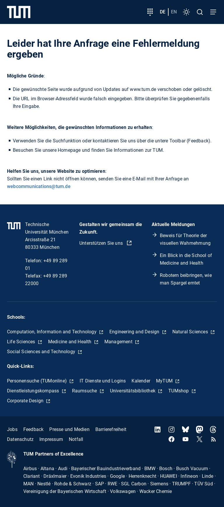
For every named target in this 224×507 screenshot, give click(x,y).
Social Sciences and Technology (41, 351)
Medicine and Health (70, 341)
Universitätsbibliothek (133, 391)
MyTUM (165, 381)
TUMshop (179, 391)
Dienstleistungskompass (33, 391)
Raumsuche (85, 391)
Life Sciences (21, 341)
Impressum (51, 439)
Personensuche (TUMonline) (37, 381)
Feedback (33, 429)
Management (119, 341)
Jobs (12, 429)
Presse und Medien (69, 429)
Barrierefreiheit (110, 429)
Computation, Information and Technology (52, 331)
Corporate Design (26, 400)
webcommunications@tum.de (39, 186)
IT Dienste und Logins (103, 381)
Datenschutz (20, 439)
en (174, 12)
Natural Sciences (190, 331)
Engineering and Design (135, 331)
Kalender (141, 381)
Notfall (76, 439)
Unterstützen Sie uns (101, 243)
